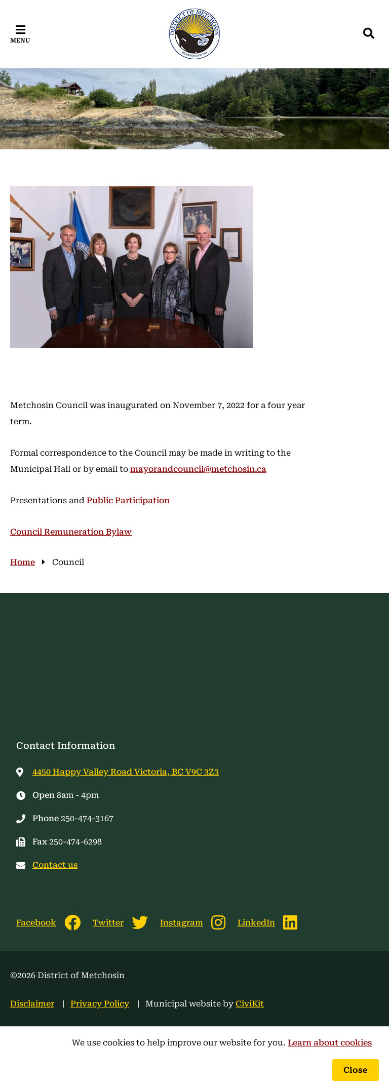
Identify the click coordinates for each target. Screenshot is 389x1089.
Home (22, 562)
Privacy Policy (99, 1004)
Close (355, 1070)
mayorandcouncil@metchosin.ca (198, 469)
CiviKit (250, 1004)
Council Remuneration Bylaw (71, 532)
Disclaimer (32, 1004)
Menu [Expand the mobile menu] (20, 40)
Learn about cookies (330, 1042)
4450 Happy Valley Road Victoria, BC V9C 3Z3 (125, 772)
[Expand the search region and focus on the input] (369, 34)
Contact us (54, 865)
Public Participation (128, 500)
